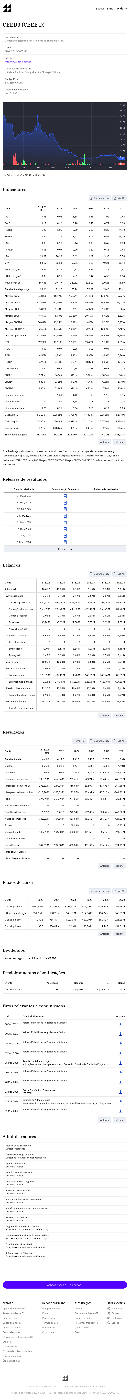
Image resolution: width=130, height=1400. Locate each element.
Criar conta (48, 1332)
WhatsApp (117, 1308)
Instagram (117, 1318)
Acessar (120, 1024)
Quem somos (82, 1327)
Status (78, 1332)
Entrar (111, 8)
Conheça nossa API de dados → (65, 1285)
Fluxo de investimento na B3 (18, 1337)
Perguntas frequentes (86, 1322)
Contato (79, 1308)
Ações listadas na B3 (14, 1313)
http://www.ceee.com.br (18, 61)
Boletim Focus (10, 1318)
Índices (7, 1341)
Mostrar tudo (65, 549)
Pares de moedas (12, 1355)
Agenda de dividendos (14, 1308)
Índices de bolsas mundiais (17, 1351)
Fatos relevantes (11, 1332)
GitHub (115, 1322)
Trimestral (79, 740)
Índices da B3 (10, 1346)
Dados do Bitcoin (12, 1322)
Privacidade (48, 1327)
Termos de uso (50, 1322)
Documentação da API (86, 1313)
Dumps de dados (11, 1327)
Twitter (115, 1313)
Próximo (119, 442)
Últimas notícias (11, 1360)
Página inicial (49, 1318)
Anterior (104, 442)
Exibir (65, 496)
